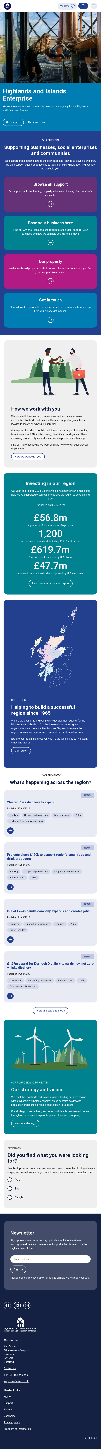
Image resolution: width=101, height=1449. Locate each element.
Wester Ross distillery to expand (31, 802)
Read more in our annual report (50, 583)
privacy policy (36, 1277)
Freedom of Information (17, 1428)
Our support (13, 122)
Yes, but (20, 1197)
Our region (21, 750)
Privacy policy (12, 1422)
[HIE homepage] (7, 6)
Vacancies (10, 1416)
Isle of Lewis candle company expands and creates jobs (48, 911)
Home (7, 1396)
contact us (81, 1172)
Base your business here (50, 223)
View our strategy (25, 1123)
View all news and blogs (50, 1010)
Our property (50, 261)
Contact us (10, 1368)
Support (8, 1403)
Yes (20, 1179)
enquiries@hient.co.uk (16, 1381)
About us (9, 1409)
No (17, 1188)
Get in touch (50, 300)
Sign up (18, 1269)
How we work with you (28, 456)
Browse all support (50, 184)
